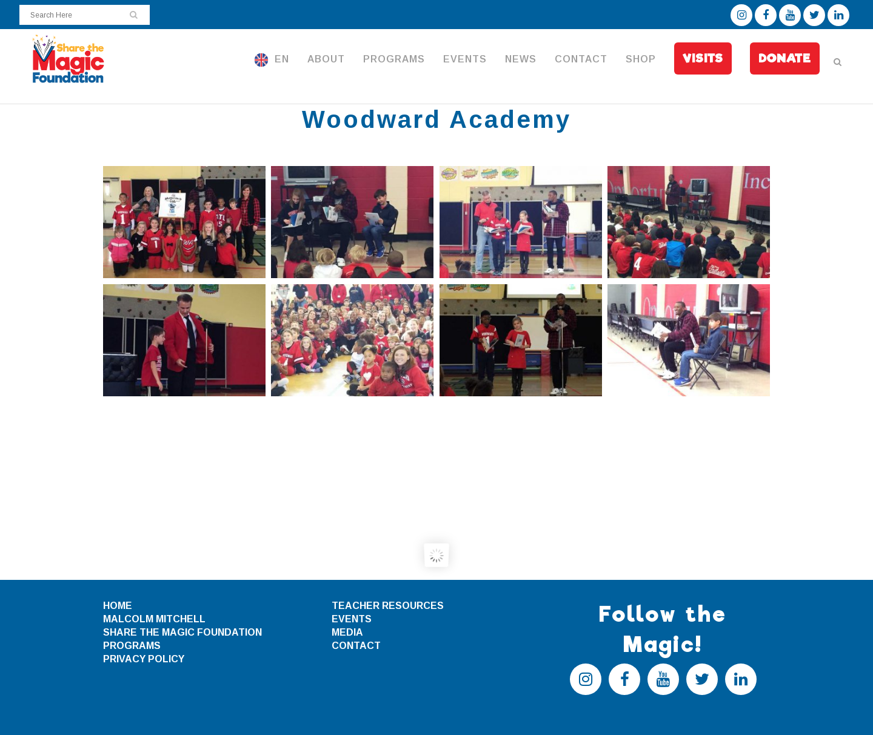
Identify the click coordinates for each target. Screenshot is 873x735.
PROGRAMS (132, 645)
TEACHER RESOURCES (388, 605)
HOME (117, 605)
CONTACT (356, 645)
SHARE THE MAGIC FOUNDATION (182, 632)
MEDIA (347, 632)
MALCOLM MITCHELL (154, 619)
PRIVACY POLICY (143, 659)
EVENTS (352, 619)
